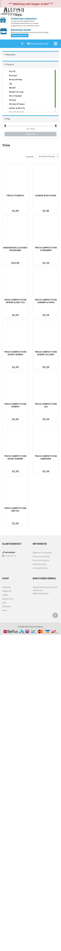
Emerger (11, 75)
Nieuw (4, 610)
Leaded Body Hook (45, 195)
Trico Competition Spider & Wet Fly (15, 301)
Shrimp (10, 100)
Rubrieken (11, 54)
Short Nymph (13, 96)
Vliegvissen (6, 587)
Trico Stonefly (15, 195)
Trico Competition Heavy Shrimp (15, 457)
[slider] (4, 125)
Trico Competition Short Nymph (15, 353)
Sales (4, 602)
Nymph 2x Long (14, 92)
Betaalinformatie (39, 564)
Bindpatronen (7, 599)
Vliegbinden (6, 591)
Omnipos (39, 626)
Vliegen (5, 595)
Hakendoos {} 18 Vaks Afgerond (15, 249)
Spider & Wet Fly (15, 108)
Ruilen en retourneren (41, 556)
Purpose (10, 64)
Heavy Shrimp (13, 79)
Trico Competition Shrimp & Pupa (46, 301)
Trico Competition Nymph (15, 405)
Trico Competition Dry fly (15, 509)
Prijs (8, 118)
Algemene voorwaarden (42, 552)
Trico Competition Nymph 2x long (46, 353)
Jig (8, 83)
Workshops (6, 606)
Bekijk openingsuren (19, 35)
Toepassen (30, 134)
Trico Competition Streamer (46, 249)
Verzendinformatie (40, 568)
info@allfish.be (9, 555)
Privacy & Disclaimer (41, 560)
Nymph (10, 88)
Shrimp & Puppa (15, 104)
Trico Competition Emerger (46, 457)
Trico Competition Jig (46, 405)
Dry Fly (10, 71)
